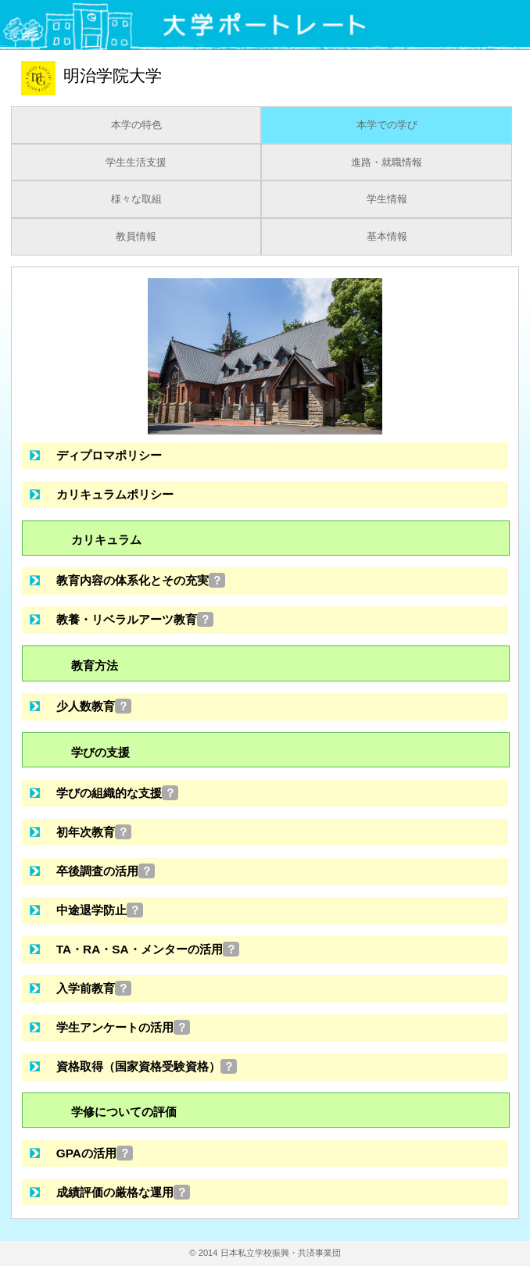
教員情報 (136, 236)
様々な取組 (136, 199)
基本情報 (387, 236)
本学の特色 (136, 125)
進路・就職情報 (386, 162)
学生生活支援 (136, 162)
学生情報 (387, 199)
